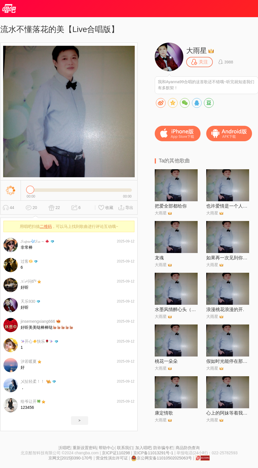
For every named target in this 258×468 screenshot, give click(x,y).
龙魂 (159, 257)
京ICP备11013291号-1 (153, 453)
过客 (27, 261)
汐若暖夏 (29, 361)
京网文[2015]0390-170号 (70, 458)
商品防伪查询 (188, 447)
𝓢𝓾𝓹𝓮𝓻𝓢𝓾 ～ (35, 241)
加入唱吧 (143, 447)
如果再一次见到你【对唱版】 (227, 257)
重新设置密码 (85, 447)
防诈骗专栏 (163, 447)
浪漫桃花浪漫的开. (225, 309)
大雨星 (196, 50)
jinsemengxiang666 (38, 321)
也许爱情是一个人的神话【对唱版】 (227, 206)
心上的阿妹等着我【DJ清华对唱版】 (227, 413)
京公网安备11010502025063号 (161, 458)
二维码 (46, 226)
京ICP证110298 (116, 453)
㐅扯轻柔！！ (33, 381)
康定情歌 (164, 413)
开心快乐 (37, 341)
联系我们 (125, 447)
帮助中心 (107, 447)
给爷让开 (31, 401)
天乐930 (28, 301)
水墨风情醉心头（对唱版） (176, 309)
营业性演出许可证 (112, 458)
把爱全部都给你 (171, 206)
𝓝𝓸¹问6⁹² (28, 281)
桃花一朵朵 (166, 361)
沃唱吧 (64, 447)
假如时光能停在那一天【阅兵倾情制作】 (227, 361)
